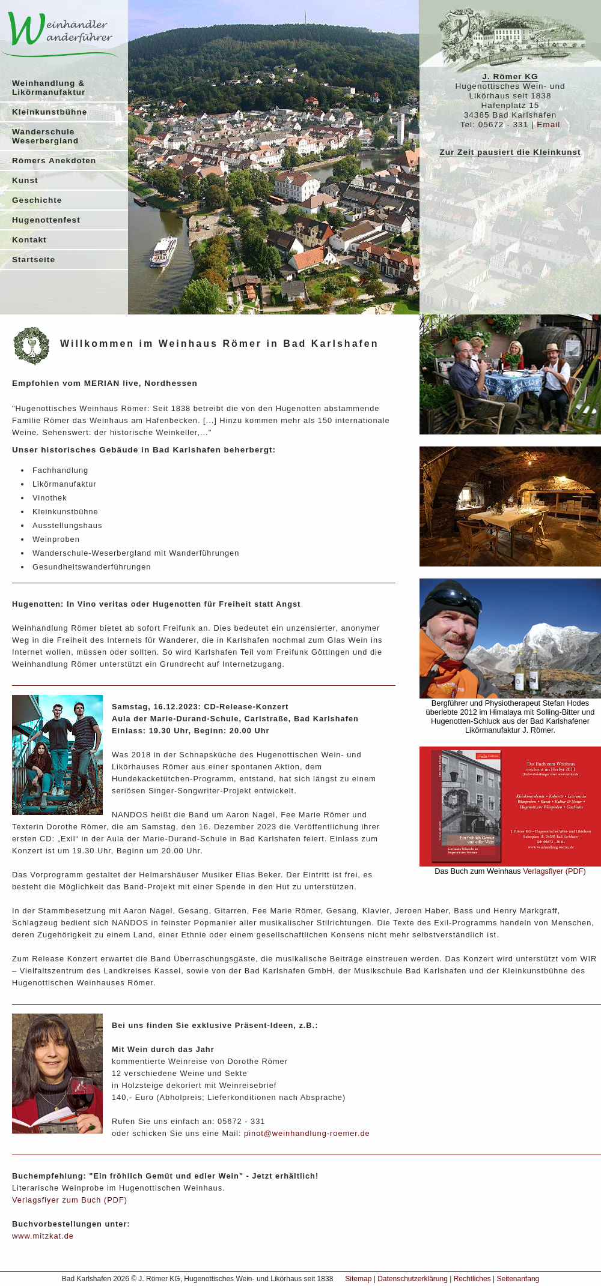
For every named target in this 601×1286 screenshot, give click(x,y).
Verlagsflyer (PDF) (554, 871)
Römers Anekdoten (54, 160)
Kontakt (29, 239)
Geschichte (37, 200)
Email (548, 124)
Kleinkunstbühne (49, 111)
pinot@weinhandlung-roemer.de (307, 1133)
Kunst (25, 180)
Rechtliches (472, 1279)
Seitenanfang (518, 1279)
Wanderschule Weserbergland (45, 136)
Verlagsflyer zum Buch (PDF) (69, 1199)
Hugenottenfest (46, 219)
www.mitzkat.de (43, 1235)
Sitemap (358, 1279)
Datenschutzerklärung (412, 1279)
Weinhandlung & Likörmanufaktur (48, 88)
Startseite (33, 259)
